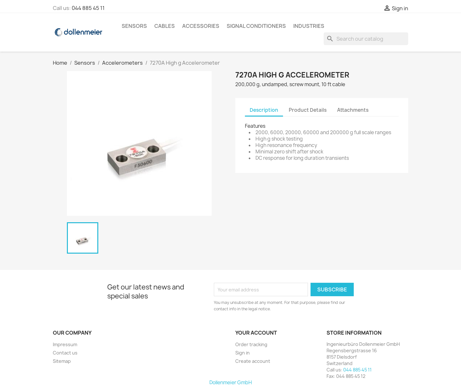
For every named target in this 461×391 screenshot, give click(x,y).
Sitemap (62, 361)
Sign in (242, 353)
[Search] (366, 38)
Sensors (134, 25)
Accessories (200, 25)
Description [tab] (264, 110)
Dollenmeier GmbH (230, 382)
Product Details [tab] (308, 110)
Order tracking (251, 344)
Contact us (65, 353)
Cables (164, 25)
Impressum (65, 344)
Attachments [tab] (352, 110)
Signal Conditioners (256, 25)
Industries (308, 25)
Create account (252, 361)
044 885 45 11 (88, 8)
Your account (256, 332)
